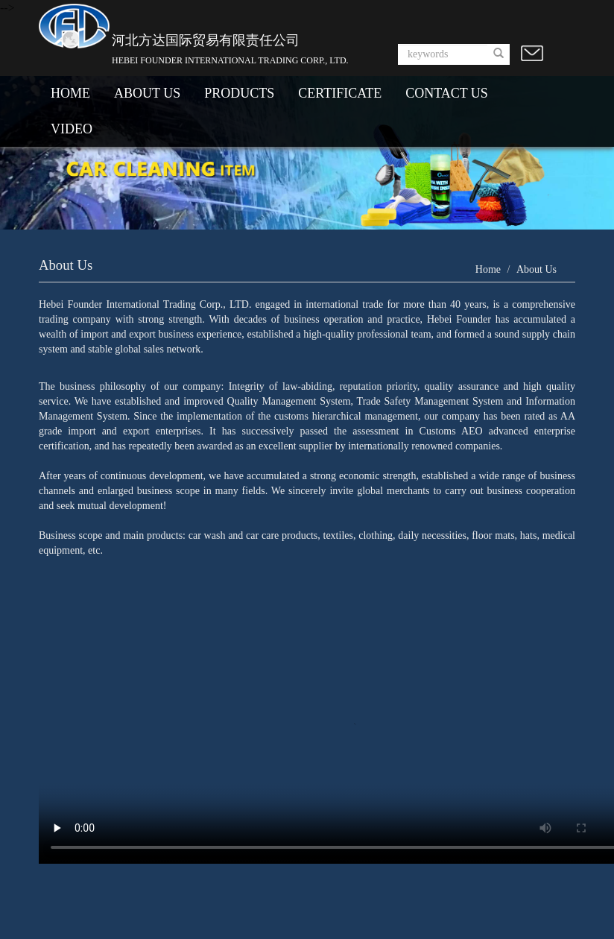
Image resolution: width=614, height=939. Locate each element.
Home (488, 269)
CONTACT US (446, 93)
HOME (70, 93)
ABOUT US (147, 93)
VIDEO (71, 128)
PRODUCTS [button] (239, 93)
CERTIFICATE (340, 93)
